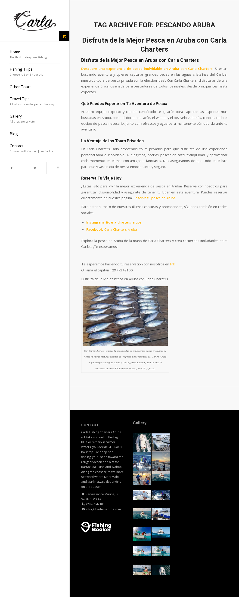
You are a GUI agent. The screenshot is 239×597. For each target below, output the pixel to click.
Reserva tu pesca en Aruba (154, 198)
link (172, 264)
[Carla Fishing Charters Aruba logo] (34, 20)
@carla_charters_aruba (124, 222)
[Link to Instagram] (57, 168)
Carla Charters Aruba (120, 229)
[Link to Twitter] (34, 168)
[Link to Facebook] (11, 168)
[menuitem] (34, 55)
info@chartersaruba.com (103, 509)
